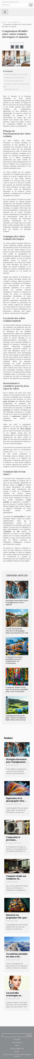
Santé (17, 1045)
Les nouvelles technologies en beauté (13, 995)
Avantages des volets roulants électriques (14, 77)
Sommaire (9, 71)
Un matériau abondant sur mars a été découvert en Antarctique (16, 958)
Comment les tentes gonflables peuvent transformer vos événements (14, 660)
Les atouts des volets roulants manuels (13, 81)
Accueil (3, 22)
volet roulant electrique (22, 452)
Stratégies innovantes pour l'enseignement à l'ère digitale (17, 602)
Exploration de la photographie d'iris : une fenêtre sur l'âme (16, 801)
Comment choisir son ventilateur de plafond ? (16, 879)
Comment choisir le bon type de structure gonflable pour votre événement (17, 689)
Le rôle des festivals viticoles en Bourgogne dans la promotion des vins (17, 631)
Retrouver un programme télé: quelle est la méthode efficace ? (17, 919)
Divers (17, 1051)
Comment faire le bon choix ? (11, 89)
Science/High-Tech (14, 22)
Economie (17, 1039)
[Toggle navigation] (5, 12)
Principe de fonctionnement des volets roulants (16, 74)
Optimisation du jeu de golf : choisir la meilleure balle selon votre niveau (16, 718)
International (17, 1042)
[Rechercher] (14, 5)
